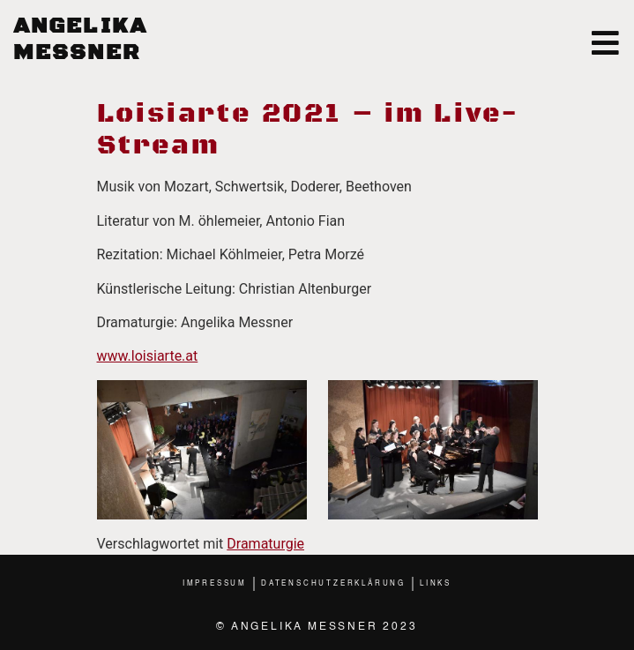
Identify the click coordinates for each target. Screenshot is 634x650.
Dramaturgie (265, 543)
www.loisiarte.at (147, 355)
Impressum (215, 583)
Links (435, 583)
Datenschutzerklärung (333, 583)
